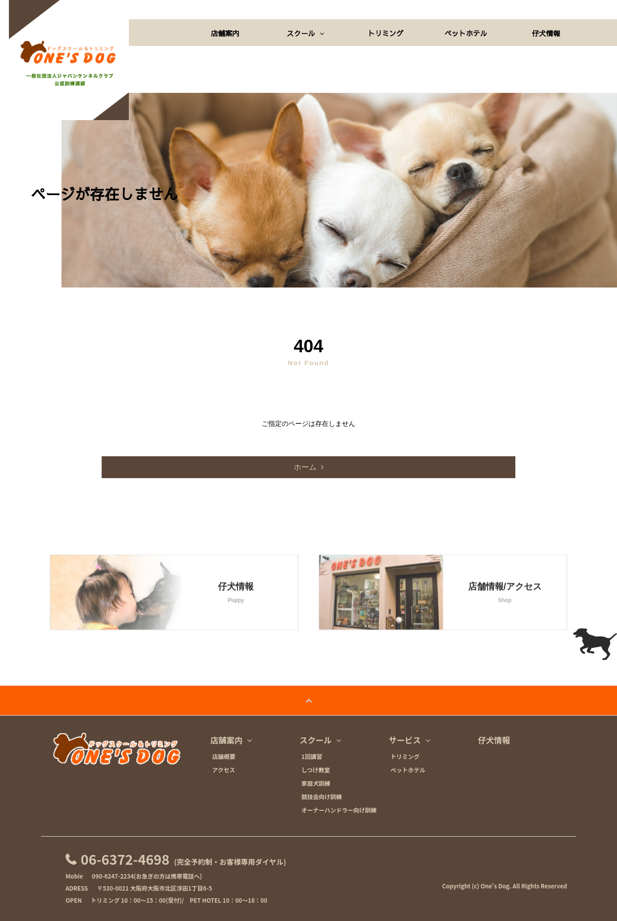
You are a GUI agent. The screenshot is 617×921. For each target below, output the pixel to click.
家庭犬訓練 (315, 783)
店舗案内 (225, 33)
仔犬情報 (546, 33)
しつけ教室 (315, 770)
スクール (305, 33)
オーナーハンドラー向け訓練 (339, 810)
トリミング (385, 33)
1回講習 (311, 757)
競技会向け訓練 (321, 797)
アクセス (223, 770)
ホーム (305, 467)
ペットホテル (465, 33)
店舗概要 (223, 757)
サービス (410, 740)
